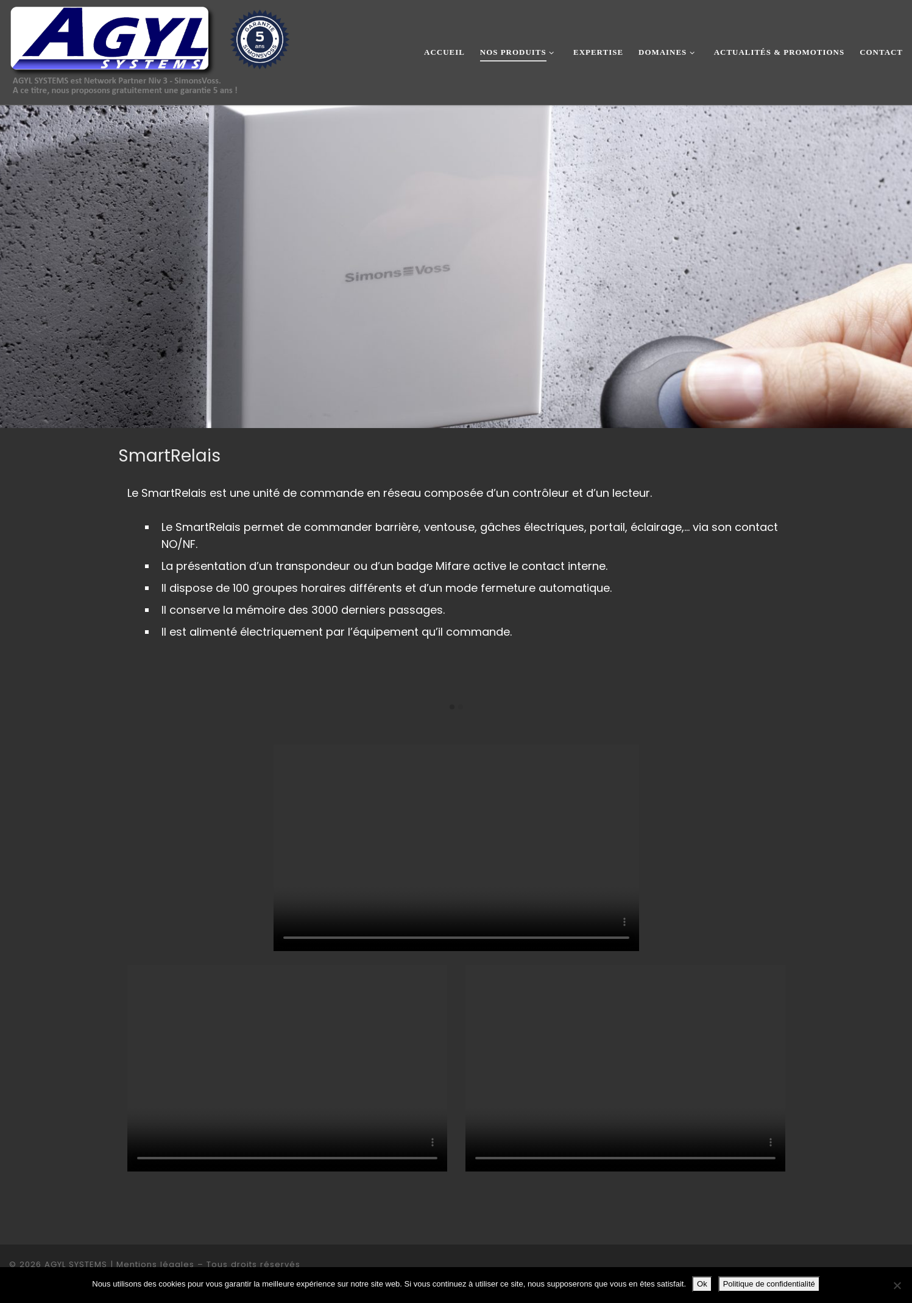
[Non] (897, 1285)
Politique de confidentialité (769, 1283)
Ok (702, 1283)
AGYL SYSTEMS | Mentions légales (119, 1264)
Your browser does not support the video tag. (456, 848)
